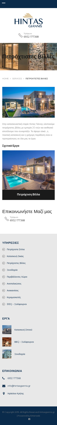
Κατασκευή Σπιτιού (23, 329)
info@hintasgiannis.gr (19, 386)
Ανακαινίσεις (13, 290)
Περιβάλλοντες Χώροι (17, 276)
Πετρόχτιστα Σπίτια (16, 249)
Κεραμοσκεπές (14, 297)
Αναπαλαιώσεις (14, 283)
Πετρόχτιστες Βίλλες (16, 263)
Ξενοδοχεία (12, 270)
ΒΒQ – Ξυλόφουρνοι (24, 342)
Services (17, 78)
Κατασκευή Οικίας (15, 256)
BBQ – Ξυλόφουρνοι (17, 304)
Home (5, 78)
